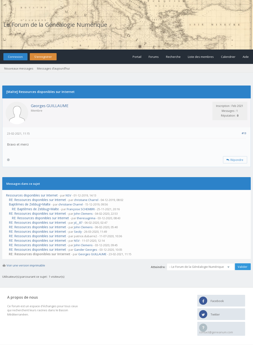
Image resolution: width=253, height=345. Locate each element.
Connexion (15, 57)
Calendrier (228, 57)
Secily (78, 232)
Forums (154, 57)
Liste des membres (201, 57)
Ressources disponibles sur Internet (32, 195)
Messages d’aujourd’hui (53, 68)
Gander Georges (85, 250)
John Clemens (83, 214)
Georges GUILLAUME (50, 105)
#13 (244, 133)
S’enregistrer (43, 57)
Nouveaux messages (18, 68)
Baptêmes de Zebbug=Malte (30, 204)
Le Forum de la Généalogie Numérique (55, 24)
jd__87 (78, 223)
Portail (137, 57)
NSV (68, 195)
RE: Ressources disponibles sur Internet (37, 200)
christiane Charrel (86, 200)
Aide (246, 57)
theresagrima (86, 218)
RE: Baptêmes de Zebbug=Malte (35, 209)
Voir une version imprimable (26, 265)
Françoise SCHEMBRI (81, 209)
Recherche (173, 57)
